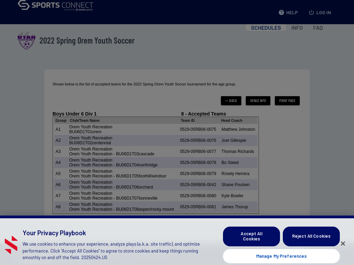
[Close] (343, 248)
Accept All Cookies (251, 240)
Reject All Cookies (311, 241)
